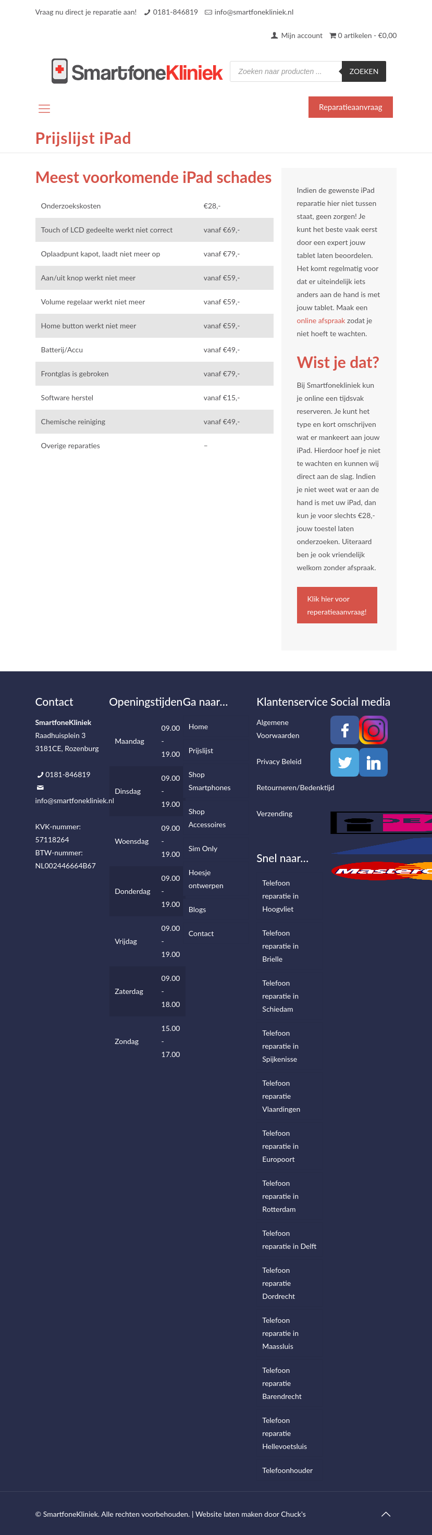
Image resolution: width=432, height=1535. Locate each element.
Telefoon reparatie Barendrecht (281, 1383)
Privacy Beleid (278, 761)
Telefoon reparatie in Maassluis (280, 1333)
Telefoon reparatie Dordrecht (278, 1283)
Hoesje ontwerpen (206, 879)
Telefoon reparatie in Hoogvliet (280, 895)
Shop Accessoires (207, 818)
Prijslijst (201, 750)
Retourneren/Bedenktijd (295, 787)
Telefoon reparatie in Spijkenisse (280, 1045)
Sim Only (203, 848)
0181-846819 (175, 11)
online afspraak (321, 320)
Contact (201, 933)
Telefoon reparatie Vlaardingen (281, 1095)
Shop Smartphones (210, 781)
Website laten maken (229, 1513)
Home (198, 726)
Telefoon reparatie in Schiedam (280, 995)
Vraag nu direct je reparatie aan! (86, 11)
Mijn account (296, 35)
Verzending (274, 813)
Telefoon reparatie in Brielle (280, 945)
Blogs (197, 909)
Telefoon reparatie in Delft (289, 1239)
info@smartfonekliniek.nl (254, 11)
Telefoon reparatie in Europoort (280, 1145)
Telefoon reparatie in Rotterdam (280, 1195)
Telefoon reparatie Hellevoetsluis (284, 1433)
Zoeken (364, 71)
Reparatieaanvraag (350, 107)
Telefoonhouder (287, 1470)
